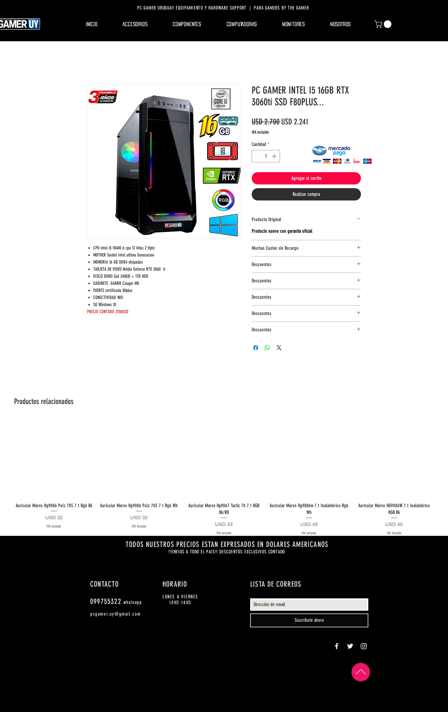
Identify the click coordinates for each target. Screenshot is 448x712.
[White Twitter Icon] (350, 646)
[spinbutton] (265, 156)
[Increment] (274, 156)
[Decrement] (257, 156)
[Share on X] (279, 347)
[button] (135, 24)
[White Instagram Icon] (364, 646)
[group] (224, 477)
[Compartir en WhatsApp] (267, 347)
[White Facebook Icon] (337, 646)
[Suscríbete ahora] (309, 620)
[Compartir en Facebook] (255, 347)
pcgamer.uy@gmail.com (115, 614)
